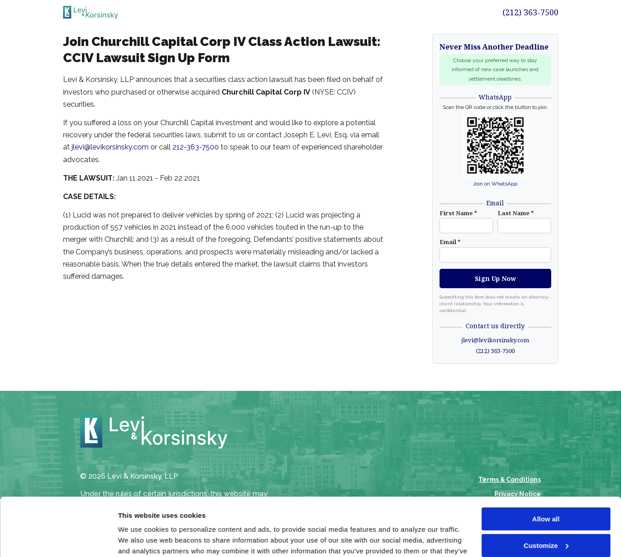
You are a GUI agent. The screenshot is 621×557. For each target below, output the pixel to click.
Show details (139, 539)
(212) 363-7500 (530, 12)
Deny (546, 513)
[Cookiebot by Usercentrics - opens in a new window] (58, 539)
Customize (546, 487)
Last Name (516, 213)
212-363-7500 (195, 147)
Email (450, 242)
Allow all (546, 461)
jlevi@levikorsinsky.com (110, 147)
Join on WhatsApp (495, 184)
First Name (458, 213)
